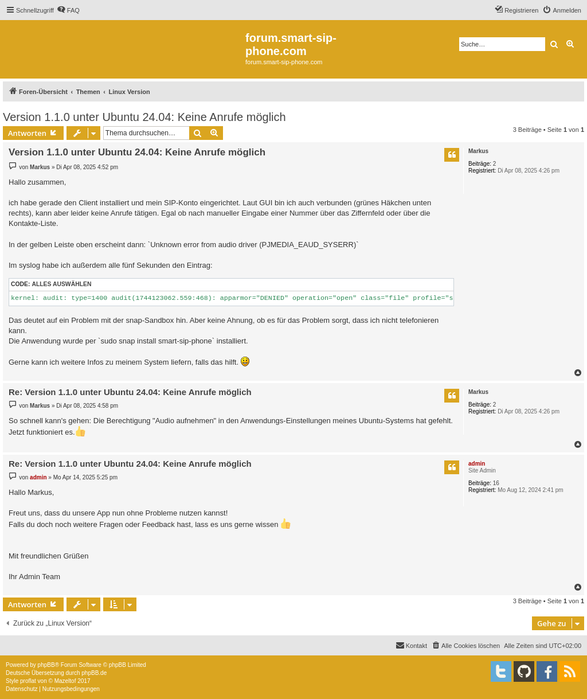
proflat (28, 681)
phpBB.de (94, 673)
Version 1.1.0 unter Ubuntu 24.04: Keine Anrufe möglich (144, 117)
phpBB (46, 665)
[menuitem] (68, 10)
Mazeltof (65, 681)
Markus (478, 151)
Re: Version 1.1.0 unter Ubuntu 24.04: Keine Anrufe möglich (130, 392)
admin (476, 463)
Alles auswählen (61, 284)
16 (496, 483)
